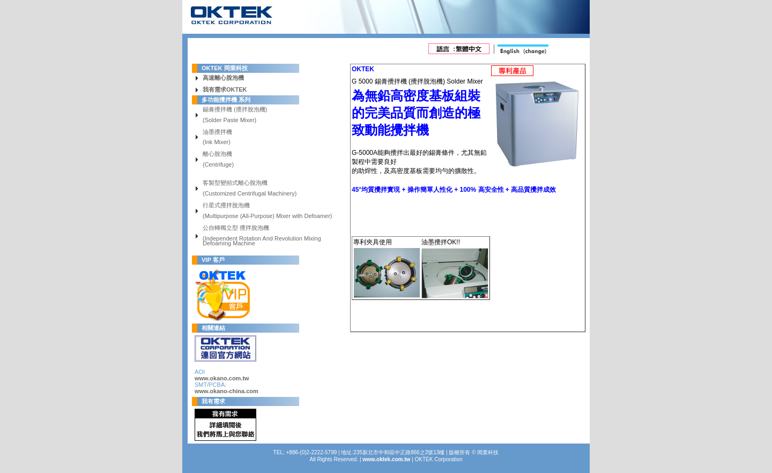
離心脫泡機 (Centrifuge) (218, 160)
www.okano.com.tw (222, 378)
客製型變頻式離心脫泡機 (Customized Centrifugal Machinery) (249, 189)
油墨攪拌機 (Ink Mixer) (217, 138)
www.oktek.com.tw (386, 459)
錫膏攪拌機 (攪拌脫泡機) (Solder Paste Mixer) (235, 115)
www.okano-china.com (226, 391)
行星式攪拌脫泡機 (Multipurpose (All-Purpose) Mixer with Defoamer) (267, 211)
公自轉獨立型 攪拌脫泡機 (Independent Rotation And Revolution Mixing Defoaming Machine (262, 236)
